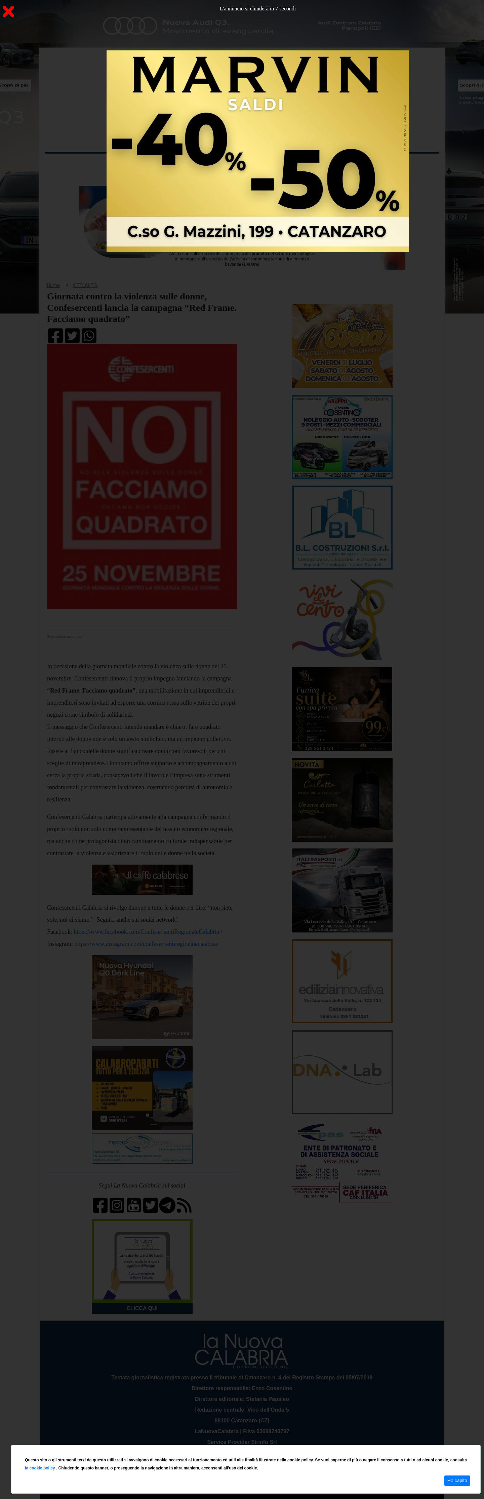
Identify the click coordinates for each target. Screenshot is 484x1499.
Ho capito (457, 1480)
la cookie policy (40, 1468)
